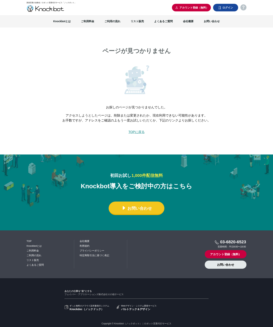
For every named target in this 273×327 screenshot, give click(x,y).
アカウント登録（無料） (192, 7)
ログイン (225, 7)
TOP (29, 241)
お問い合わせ (212, 21)
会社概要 (188, 21)
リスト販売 (137, 21)
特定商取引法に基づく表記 (94, 255)
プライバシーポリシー (92, 250)
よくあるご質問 (163, 21)
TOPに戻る (136, 132)
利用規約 (84, 245)
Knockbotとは (62, 21)
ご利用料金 (87, 21)
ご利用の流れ (112, 21)
